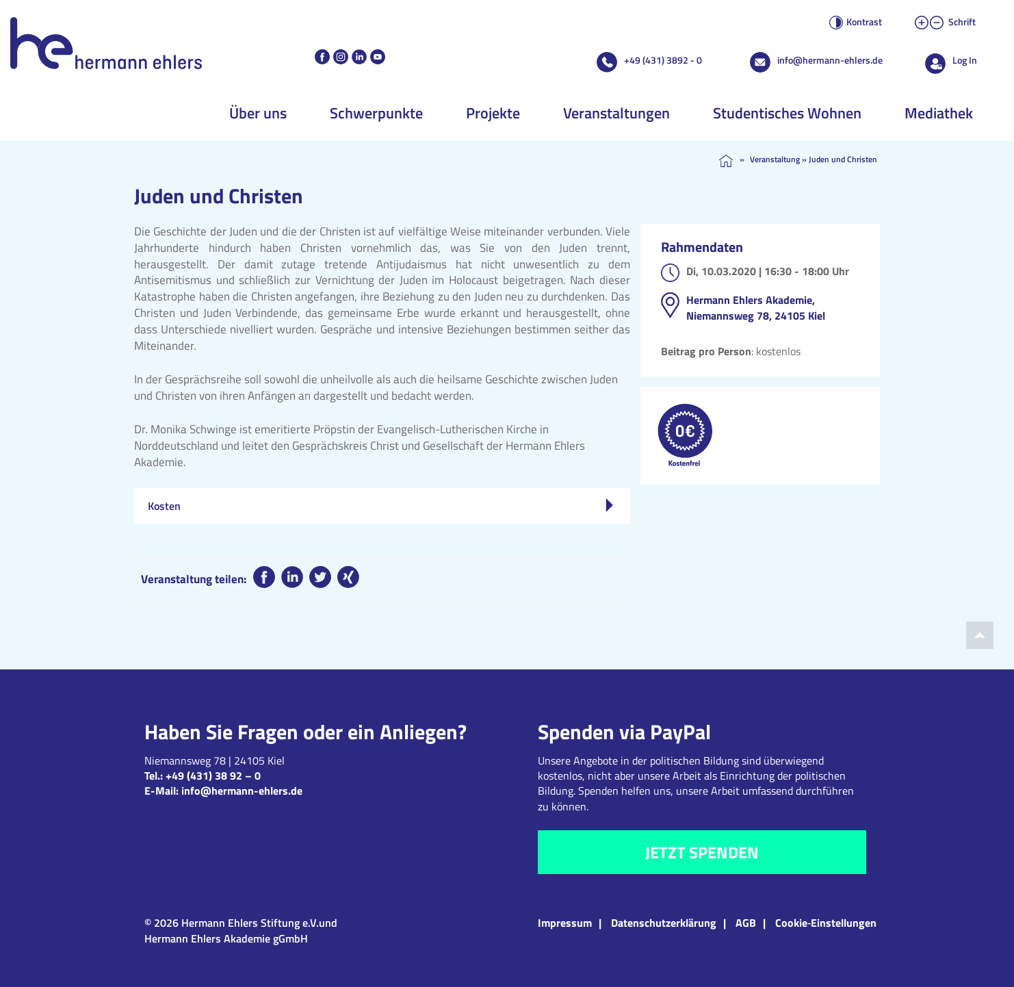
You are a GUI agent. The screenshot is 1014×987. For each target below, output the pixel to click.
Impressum (565, 922)
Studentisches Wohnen (787, 113)
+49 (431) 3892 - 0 (663, 60)
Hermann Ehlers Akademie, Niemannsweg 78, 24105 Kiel (755, 307)
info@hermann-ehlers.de (830, 60)
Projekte (493, 113)
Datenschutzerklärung (663, 922)
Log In (964, 60)
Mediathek (939, 113)
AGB (746, 922)
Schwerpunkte (376, 113)
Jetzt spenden (702, 852)
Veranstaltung (775, 159)
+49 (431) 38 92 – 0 (213, 775)
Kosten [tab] (380, 506)
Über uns (258, 113)
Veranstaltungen (616, 113)
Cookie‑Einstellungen (825, 922)
